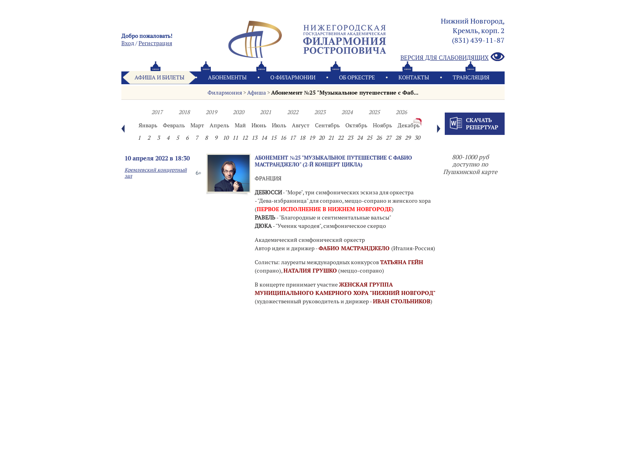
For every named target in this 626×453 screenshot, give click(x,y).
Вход (127, 43)
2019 (211, 112)
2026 (401, 112)
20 (321, 137)
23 (350, 137)
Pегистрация (155, 43)
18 (302, 137)
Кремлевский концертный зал (156, 172)
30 (417, 137)
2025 (374, 112)
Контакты (413, 77)
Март (197, 125)
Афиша (256, 92)
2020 (238, 112)
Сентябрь (327, 125)
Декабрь (409, 125)
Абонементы (227, 77)
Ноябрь (382, 125)
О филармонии (292, 77)
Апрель (219, 125)
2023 (319, 112)
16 (283, 137)
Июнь (259, 125)
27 (388, 137)
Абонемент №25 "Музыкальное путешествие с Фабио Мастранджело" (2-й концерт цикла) (333, 161)
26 (379, 137)
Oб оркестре (357, 77)
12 (245, 137)
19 (312, 137)
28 (398, 137)
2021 (265, 112)
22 (340, 137)
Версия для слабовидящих (452, 57)
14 (264, 137)
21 (331, 137)
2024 (347, 112)
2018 (184, 112)
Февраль (174, 125)
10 (225, 137)
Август (300, 125)
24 (360, 137)
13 (254, 137)
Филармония (225, 92)
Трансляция (471, 77)
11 (235, 137)
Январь (148, 125)
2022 (292, 112)
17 (292, 137)
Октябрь (356, 125)
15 (273, 137)
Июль (279, 125)
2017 (156, 112)
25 (369, 137)
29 (407, 137)
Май (240, 125)
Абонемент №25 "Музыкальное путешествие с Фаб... (344, 92)
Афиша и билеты (159, 77)
